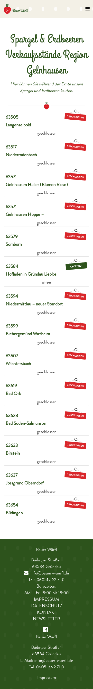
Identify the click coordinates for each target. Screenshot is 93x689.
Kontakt (46, 613)
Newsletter (46, 619)
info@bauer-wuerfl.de (46, 573)
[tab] (46, 123)
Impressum (46, 600)
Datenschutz (46, 606)
